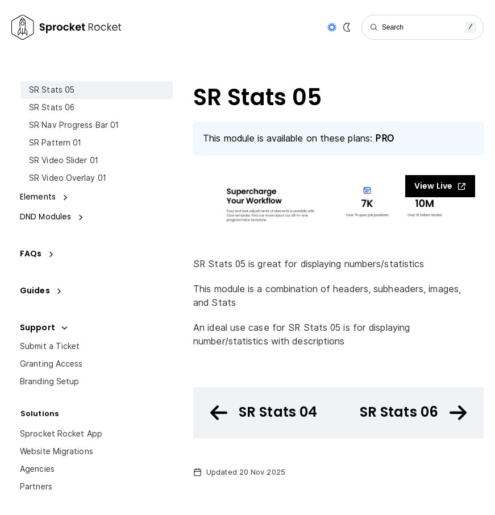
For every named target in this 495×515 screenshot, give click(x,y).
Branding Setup (49, 381)
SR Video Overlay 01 (67, 177)
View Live (440, 186)
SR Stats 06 (51, 107)
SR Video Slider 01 (63, 160)
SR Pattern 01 (55, 142)
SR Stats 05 (51, 89)
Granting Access (51, 363)
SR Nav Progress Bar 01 (74, 125)
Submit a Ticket (50, 346)
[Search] (422, 27)
